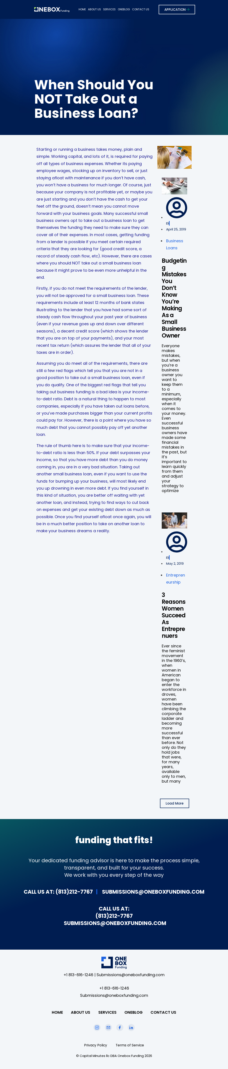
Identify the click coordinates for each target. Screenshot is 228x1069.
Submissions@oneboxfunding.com (131, 974)
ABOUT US (94, 9)
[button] (174, 803)
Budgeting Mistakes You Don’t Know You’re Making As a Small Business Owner (174, 298)
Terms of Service (130, 1045)
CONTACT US (140, 9)
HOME (82, 9)
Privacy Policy (95, 1045)
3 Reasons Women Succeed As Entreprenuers (173, 615)
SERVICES (109, 9)
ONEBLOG (124, 9)
